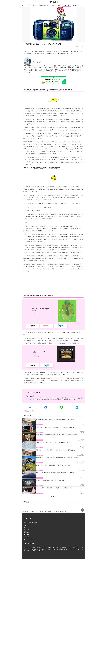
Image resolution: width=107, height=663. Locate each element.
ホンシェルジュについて (30, 565)
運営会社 (26, 579)
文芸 (53, 5)
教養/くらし (66, 5)
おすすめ (26, 570)
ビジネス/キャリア (77, 5)
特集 (25, 568)
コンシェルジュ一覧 (43, 5)
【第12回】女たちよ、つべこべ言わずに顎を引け (57, 554)
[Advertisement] (53, 304)
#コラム (32, 432)
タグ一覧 (26, 572)
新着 (34, 5)
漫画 (59, 5)
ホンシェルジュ (27, 554)
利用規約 (26, 575)
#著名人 (26, 432)
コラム (41, 554)
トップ (28, 5)
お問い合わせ (27, 577)
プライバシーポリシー (30, 582)
